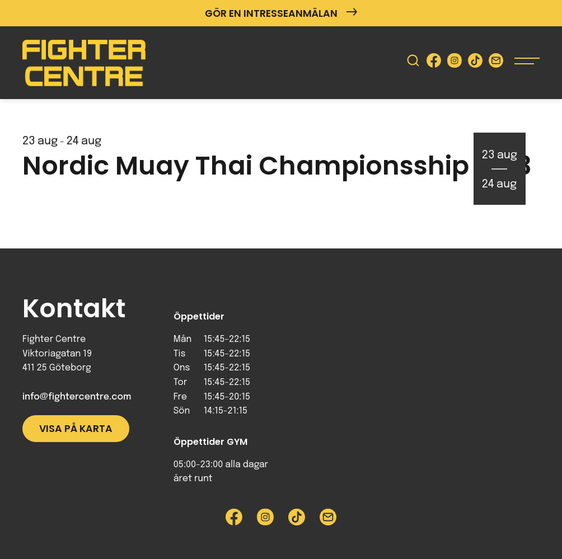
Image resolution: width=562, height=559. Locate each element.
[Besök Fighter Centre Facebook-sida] (434, 63)
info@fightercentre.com (76, 397)
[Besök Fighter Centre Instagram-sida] (454, 63)
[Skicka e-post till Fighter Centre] (496, 63)
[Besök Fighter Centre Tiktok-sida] (475, 63)
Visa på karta (76, 428)
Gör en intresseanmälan (281, 13)
